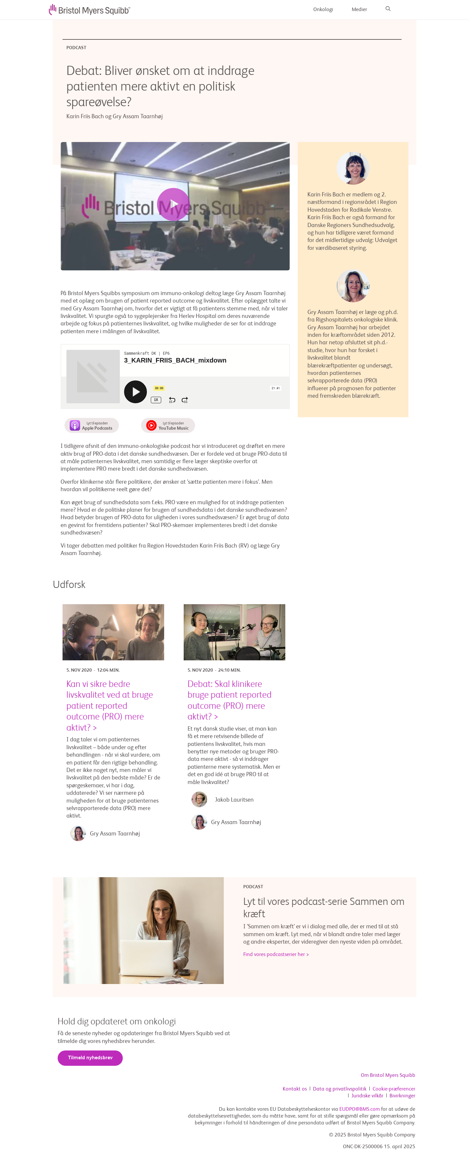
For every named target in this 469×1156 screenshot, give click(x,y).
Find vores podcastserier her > (276, 955)
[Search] (388, 10)
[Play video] (173, 204)
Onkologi (323, 9)
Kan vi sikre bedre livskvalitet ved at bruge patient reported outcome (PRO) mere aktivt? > (109, 706)
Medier (359, 9)
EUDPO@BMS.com (359, 1109)
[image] (89, 9)
